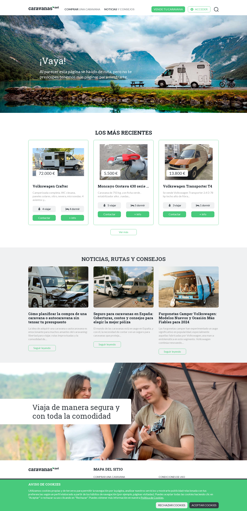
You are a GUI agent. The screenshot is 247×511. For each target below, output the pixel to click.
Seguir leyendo (42, 348)
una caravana (82, 9)
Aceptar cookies (204, 505)
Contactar (44, 217)
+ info (72, 217)
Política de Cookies (152, 497)
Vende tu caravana (168, 9)
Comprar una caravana (109, 476)
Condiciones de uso (172, 476)
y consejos (119, 9)
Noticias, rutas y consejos (123, 259)
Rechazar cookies (171, 505)
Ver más (123, 232)
